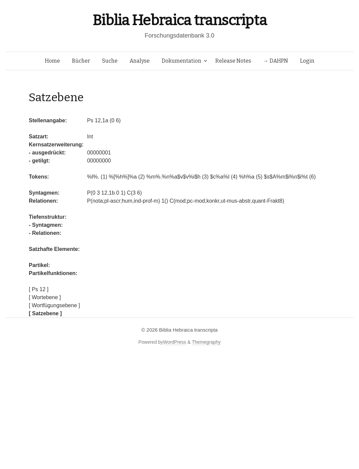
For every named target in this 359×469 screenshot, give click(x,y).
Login (307, 61)
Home (52, 61)
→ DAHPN (275, 61)
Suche (110, 61)
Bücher (81, 61)
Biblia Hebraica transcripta (179, 20)
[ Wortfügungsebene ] (54, 305)
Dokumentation (181, 61)
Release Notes (233, 61)
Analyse (140, 61)
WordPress (174, 342)
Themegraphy (206, 342)
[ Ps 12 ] (39, 289)
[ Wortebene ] (45, 297)
